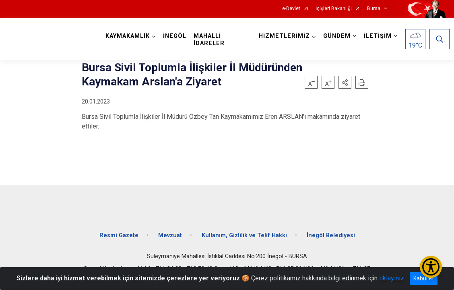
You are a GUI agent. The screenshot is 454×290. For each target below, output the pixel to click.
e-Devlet (291, 8)
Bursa (373, 8)
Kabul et (423, 278)
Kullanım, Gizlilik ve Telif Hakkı (244, 230)
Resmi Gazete (118, 230)
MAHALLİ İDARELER (210, 40)
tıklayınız (391, 278)
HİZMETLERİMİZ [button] (282, 36)
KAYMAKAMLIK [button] (129, 36)
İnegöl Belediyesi (331, 230)
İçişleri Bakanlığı (334, 8)
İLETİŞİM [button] (376, 36)
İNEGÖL (176, 36)
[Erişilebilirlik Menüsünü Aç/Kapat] (431, 267)
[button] (344, 82)
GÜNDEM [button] (335, 36)
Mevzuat (170, 230)
